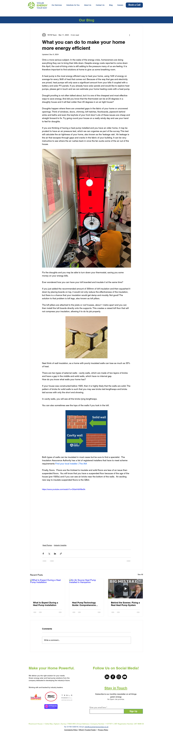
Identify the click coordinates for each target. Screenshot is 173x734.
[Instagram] (118, 677)
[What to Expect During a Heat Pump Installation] (47, 588)
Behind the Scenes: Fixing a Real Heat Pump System (125, 603)
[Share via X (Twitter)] (49, 553)
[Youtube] (124, 677)
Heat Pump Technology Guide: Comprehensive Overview (84, 603)
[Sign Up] (133, 711)
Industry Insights (60, 545)
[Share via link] (61, 553)
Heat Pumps (47, 545)
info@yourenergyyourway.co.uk (96, 727)
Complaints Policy (71, 730)
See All (140, 574)
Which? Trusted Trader (87, 730)
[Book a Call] (134, 5)
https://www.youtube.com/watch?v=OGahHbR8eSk (63, 489)
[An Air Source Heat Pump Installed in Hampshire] (86, 588)
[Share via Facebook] (43, 553)
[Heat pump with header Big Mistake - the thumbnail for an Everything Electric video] (125, 588)
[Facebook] (113, 677)
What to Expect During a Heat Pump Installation (45, 603)
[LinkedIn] (107, 677)
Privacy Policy (103, 730)
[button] (73, 5)
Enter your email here (98, 707)
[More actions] (129, 35)
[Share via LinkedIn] (55, 553)
